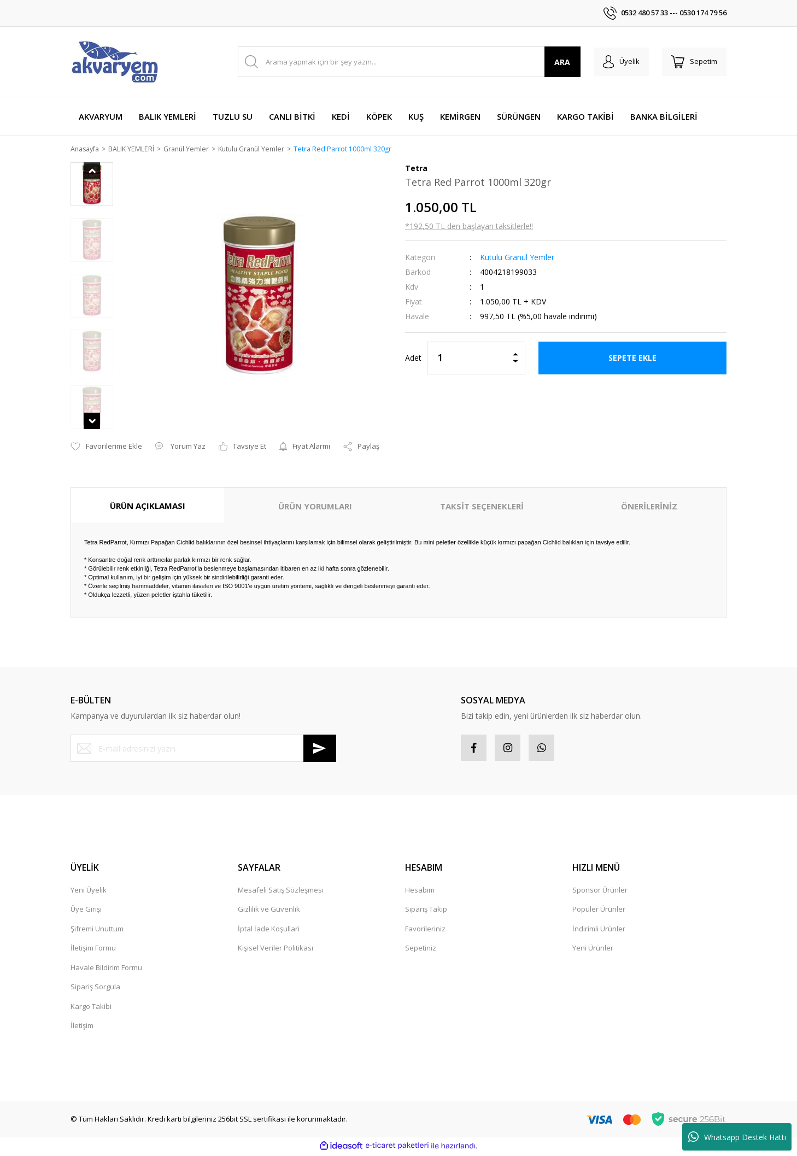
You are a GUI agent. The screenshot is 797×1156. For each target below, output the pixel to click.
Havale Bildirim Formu (106, 970)
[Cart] (692, 61)
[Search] (406, 61)
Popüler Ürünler (598, 911)
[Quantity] (476, 358)
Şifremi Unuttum (97, 931)
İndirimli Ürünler (598, 931)
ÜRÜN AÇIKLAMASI (147, 506)
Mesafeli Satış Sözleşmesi (281, 892)
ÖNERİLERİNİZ (649, 506)
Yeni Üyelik (89, 892)
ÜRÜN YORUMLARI (315, 506)
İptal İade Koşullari (269, 931)
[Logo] (114, 62)
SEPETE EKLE (632, 358)
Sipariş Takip (426, 911)
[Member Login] (616, 61)
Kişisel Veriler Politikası (275, 950)
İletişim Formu (93, 950)
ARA (556, 62)
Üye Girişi (86, 911)
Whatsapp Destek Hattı (737, 1137)
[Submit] (319, 749)
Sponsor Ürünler (600, 892)
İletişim (82, 1027)
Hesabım (420, 892)
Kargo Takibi (91, 1008)
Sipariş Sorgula (95, 989)
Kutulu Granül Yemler (517, 258)
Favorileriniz (425, 931)
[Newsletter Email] (203, 749)
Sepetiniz (420, 950)
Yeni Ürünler (592, 950)
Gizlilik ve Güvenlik (269, 911)
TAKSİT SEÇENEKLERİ (482, 506)
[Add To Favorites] (106, 447)
